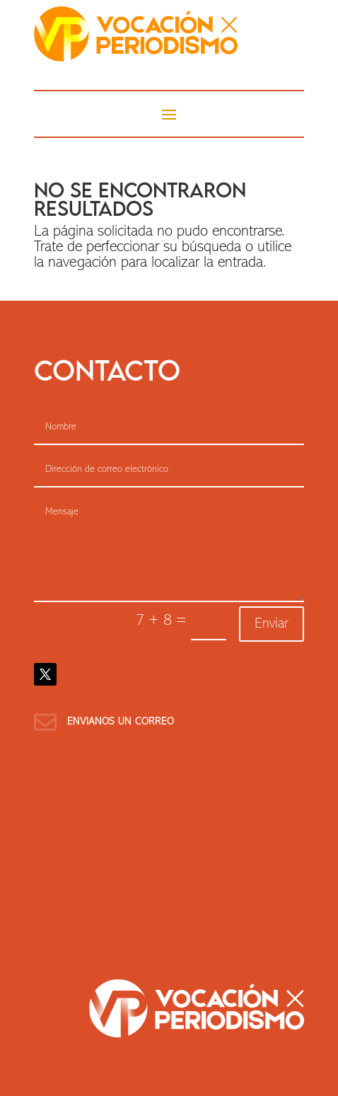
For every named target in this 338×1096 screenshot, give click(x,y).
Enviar (272, 624)
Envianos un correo (120, 722)
